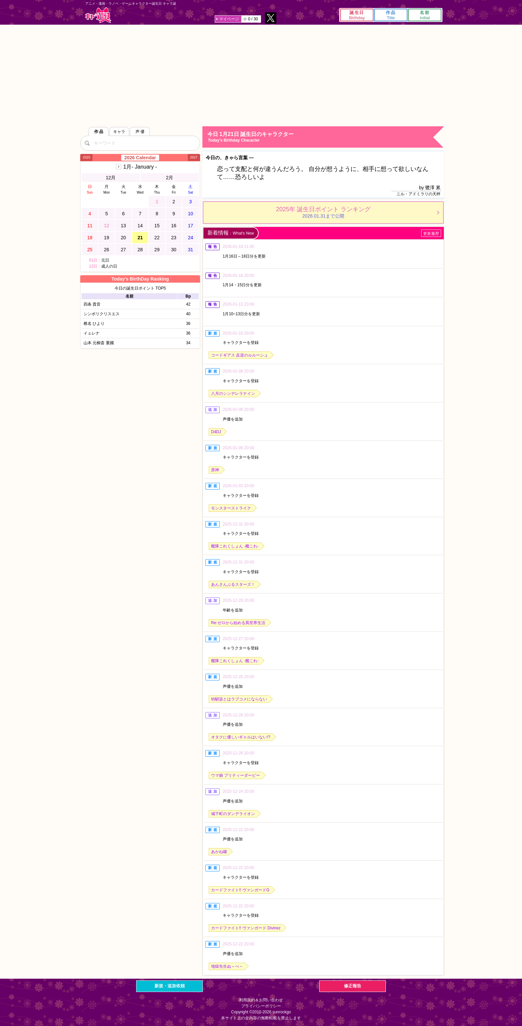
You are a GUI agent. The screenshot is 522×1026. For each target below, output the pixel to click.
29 (157, 249)
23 (173, 237)
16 (173, 225)
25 (90, 249)
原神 (215, 470)
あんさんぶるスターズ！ (233, 584)
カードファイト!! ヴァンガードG (240, 890)
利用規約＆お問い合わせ (261, 1000)
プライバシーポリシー (261, 1006)
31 (190, 249)
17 (190, 225)
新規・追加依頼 (169, 985)
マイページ (229, 19)
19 (106, 237)
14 (140, 225)
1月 (140, 167)
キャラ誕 (98, 15)
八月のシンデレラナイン (233, 393)
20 (123, 237)
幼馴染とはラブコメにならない (239, 699)
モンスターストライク (231, 508)
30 (173, 249)
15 (157, 225)
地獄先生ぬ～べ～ (227, 966)
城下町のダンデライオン (233, 813)
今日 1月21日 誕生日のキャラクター (325, 137)
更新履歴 (431, 233)
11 (90, 225)
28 (140, 249)
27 (123, 249)
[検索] (87, 143)
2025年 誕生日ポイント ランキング (323, 212)
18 (90, 237)
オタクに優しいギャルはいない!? (240, 737)
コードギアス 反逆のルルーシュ (239, 355)
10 (190, 213)
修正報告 (352, 985)
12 (106, 225)
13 (123, 225)
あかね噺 (219, 851)
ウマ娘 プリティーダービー (235, 775)
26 (106, 249)
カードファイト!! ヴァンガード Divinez (246, 928)
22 (157, 237)
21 (140, 237)
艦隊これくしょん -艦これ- (235, 546)
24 (190, 237)
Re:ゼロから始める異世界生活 (238, 622)
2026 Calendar (140, 157)
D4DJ (216, 432)
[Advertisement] (261, 74)
